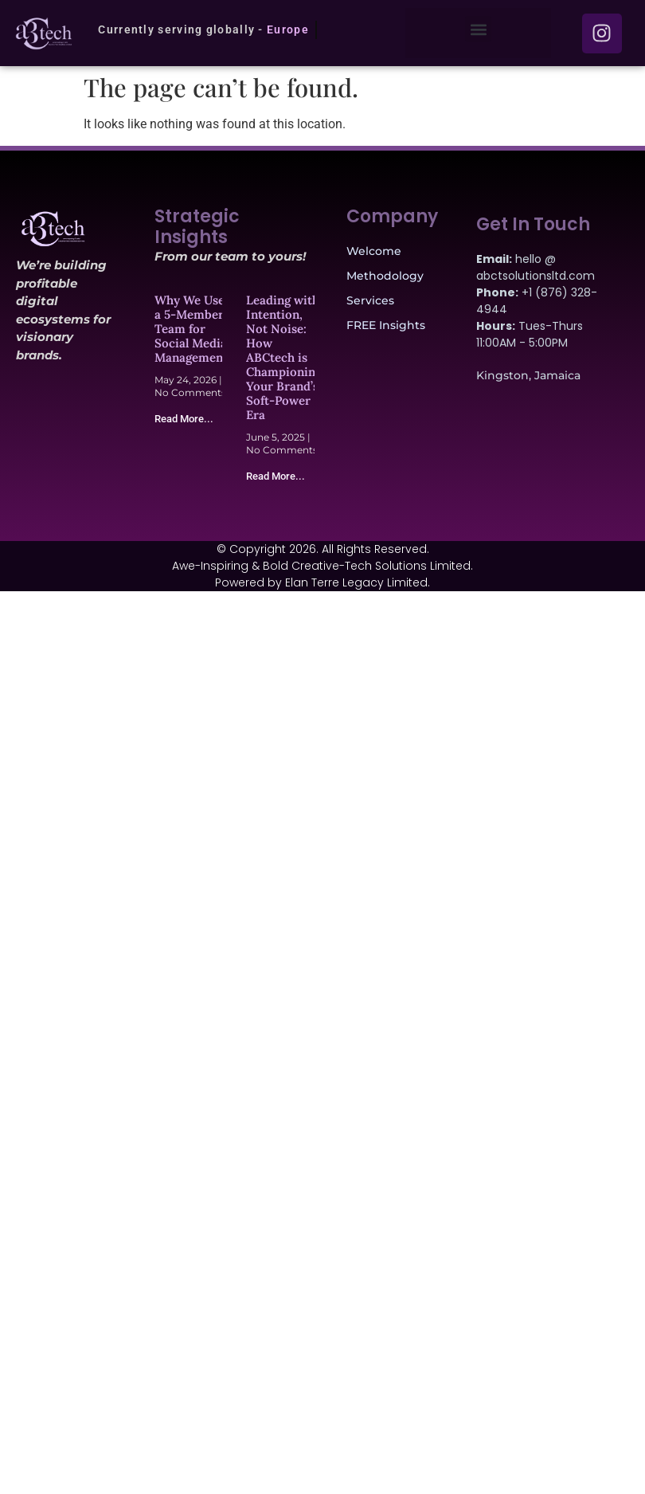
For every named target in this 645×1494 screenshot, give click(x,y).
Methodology (385, 276)
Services (370, 300)
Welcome (373, 251)
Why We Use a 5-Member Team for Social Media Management (191, 328)
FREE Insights (385, 325)
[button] (478, 29)
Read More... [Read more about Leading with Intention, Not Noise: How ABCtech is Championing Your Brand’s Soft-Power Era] (275, 476)
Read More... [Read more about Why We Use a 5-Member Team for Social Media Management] (183, 419)
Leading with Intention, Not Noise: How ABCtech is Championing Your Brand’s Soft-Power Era (284, 357)
